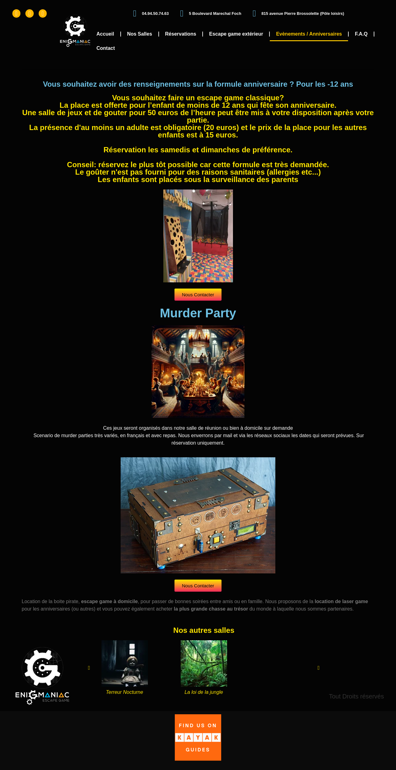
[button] (89, 668)
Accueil (105, 34)
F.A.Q (361, 34)
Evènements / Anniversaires (309, 34)
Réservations (180, 34)
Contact (106, 48)
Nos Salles (139, 34)
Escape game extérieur (236, 34)
